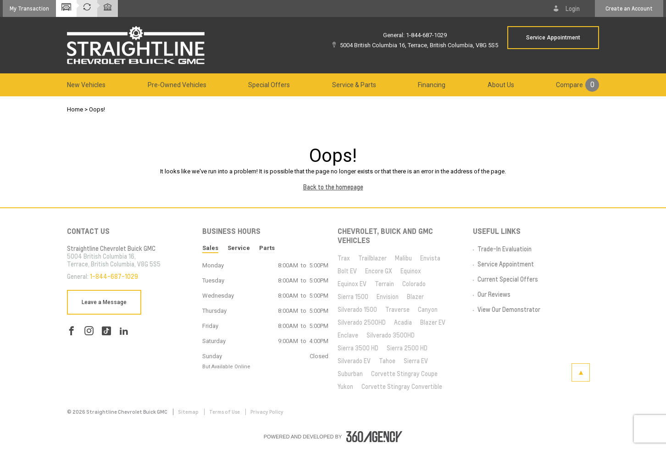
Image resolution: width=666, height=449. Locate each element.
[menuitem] (86, 84)
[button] (29, 8)
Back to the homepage (333, 187)
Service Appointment (553, 37)
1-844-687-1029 (426, 35)
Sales (210, 248)
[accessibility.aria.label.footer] (374, 436)
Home (75, 109)
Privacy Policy (266, 412)
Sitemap (189, 412)
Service (239, 248)
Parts (267, 248)
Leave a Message (104, 302)
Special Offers (269, 85)
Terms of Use (225, 412)
